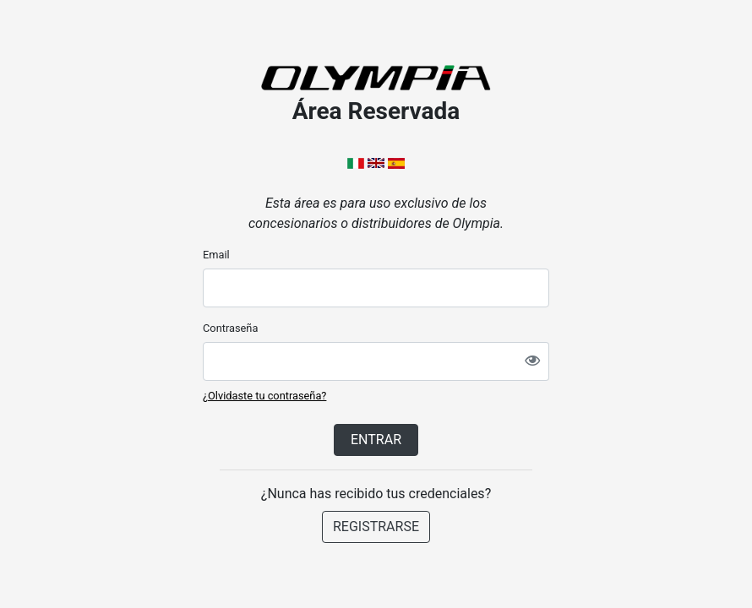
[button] (357, 163)
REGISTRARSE (376, 526)
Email (216, 254)
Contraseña (230, 328)
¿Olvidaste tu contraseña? (264, 395)
